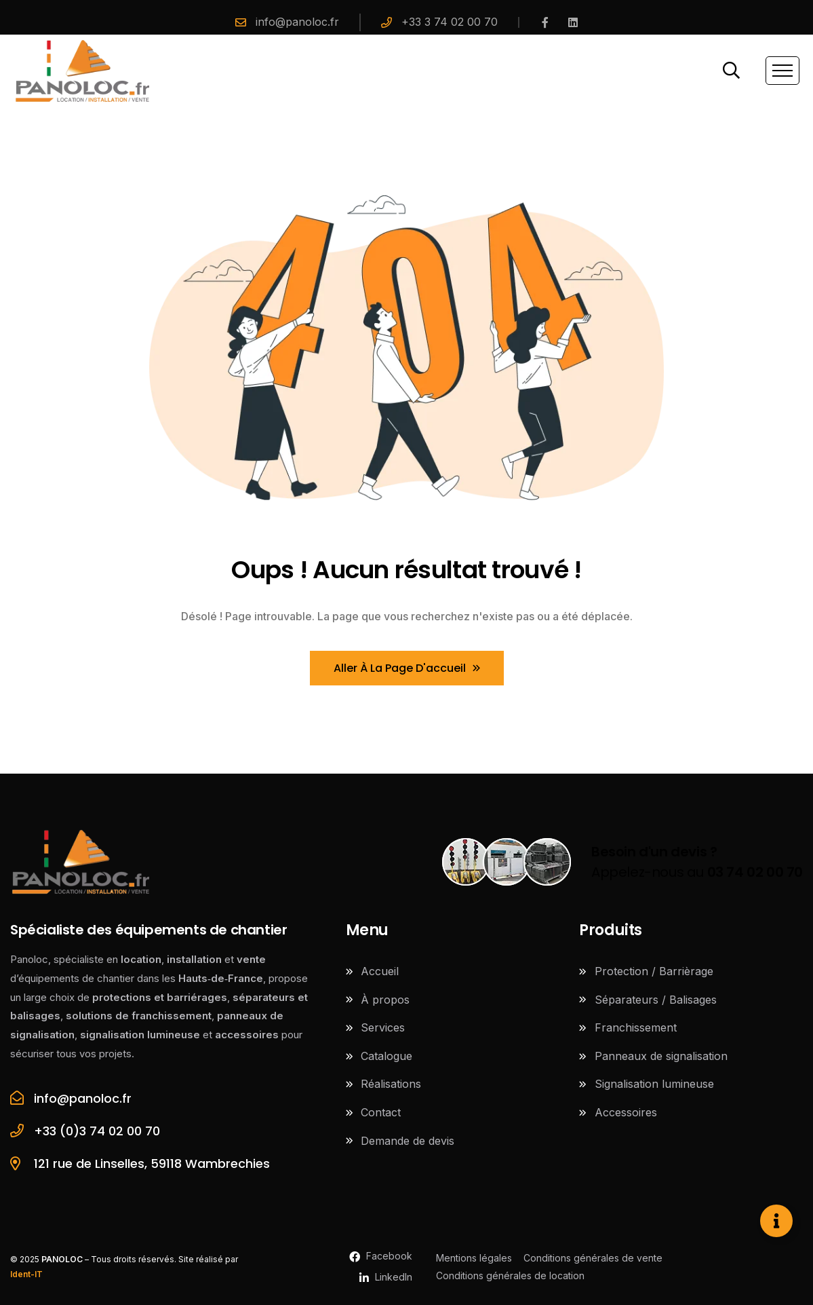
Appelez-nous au (697, 862)
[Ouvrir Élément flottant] (776, 1221)
